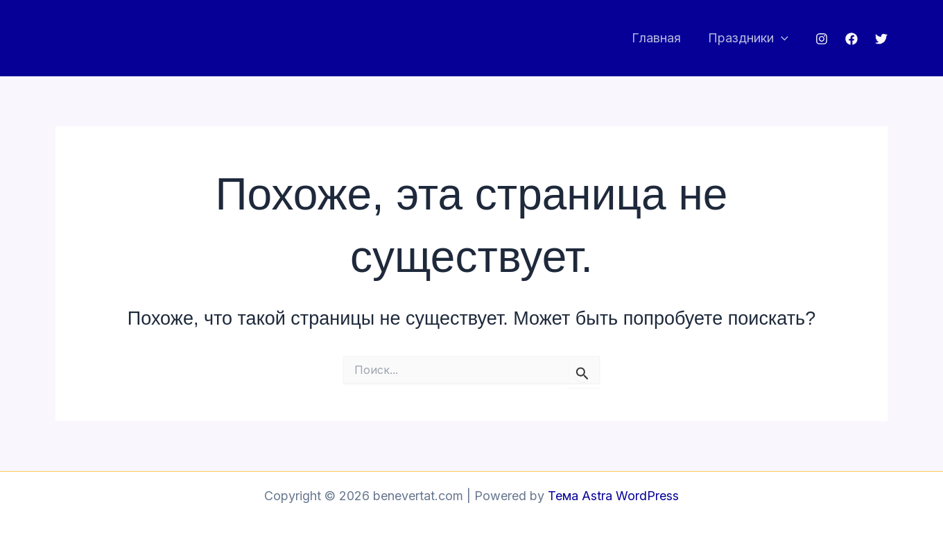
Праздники (749, 38)
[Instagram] (821, 39)
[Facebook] (851, 39)
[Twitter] (881, 39)
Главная (659, 38)
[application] (782, 38)
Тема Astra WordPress (613, 495)
